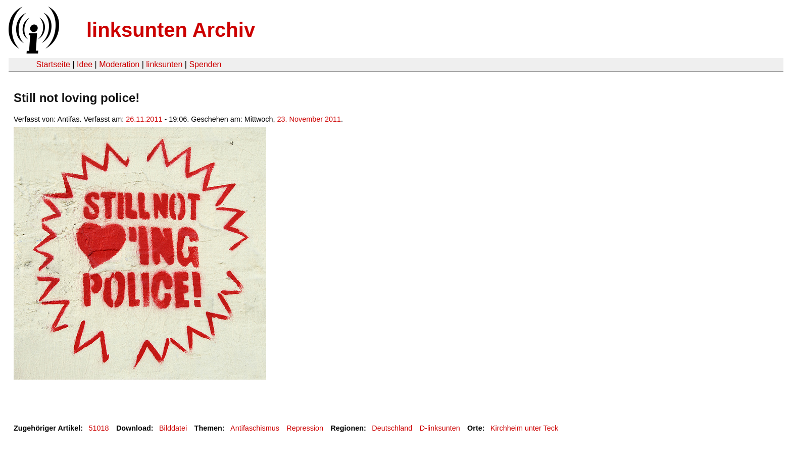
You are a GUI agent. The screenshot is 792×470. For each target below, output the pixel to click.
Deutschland (392, 428)
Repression (304, 428)
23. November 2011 (309, 119)
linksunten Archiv (170, 30)
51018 (99, 428)
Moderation (119, 64)
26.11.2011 (144, 119)
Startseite (53, 64)
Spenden (205, 64)
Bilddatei (173, 428)
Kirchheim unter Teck (524, 428)
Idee (84, 64)
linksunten (164, 64)
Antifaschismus (254, 428)
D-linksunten (440, 428)
